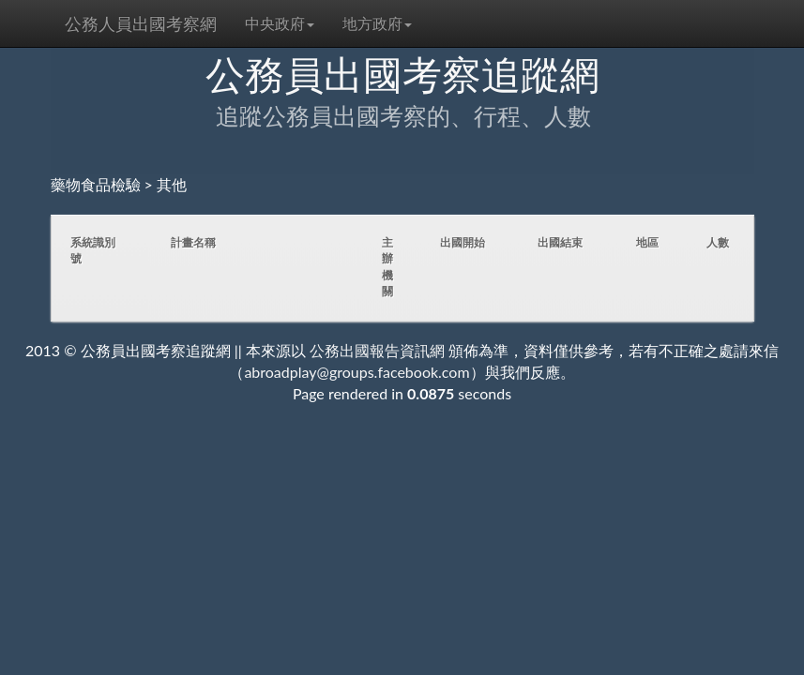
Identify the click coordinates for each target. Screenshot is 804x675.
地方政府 (377, 23)
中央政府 (279, 23)
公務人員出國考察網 (141, 23)
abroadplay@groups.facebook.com (356, 372)
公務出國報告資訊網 (377, 350)
